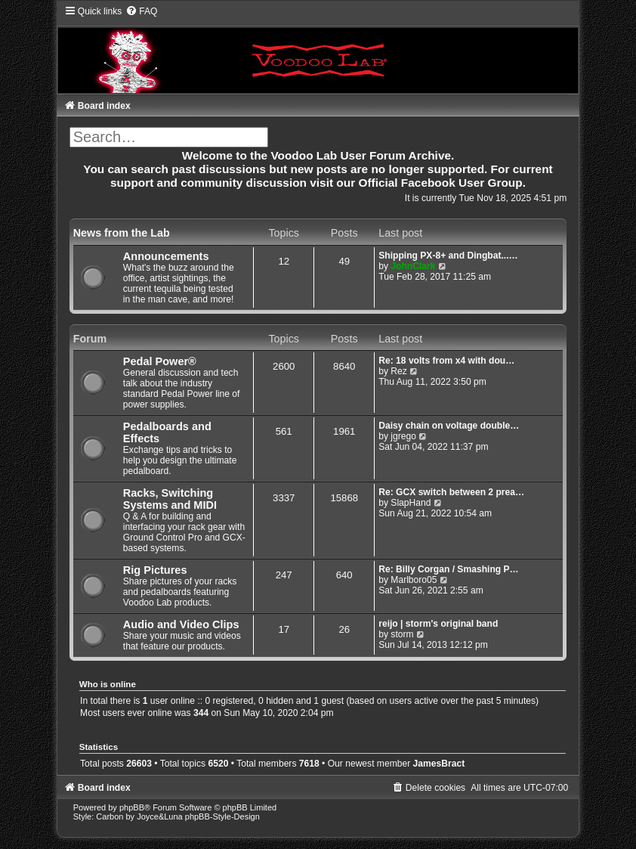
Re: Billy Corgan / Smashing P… (448, 569)
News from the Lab (121, 233)
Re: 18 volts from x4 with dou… (446, 360)
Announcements (166, 256)
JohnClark (413, 266)
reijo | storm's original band (438, 623)
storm (402, 634)
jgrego (403, 436)
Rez (399, 371)
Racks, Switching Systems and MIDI (170, 499)
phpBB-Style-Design (222, 816)
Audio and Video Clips (181, 624)
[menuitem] (141, 11)
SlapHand (411, 502)
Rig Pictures (155, 570)
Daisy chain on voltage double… (448, 425)
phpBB (131, 807)
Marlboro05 (414, 580)
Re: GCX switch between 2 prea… (451, 492)
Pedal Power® (159, 361)
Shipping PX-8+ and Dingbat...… (447, 255)
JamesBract (439, 763)
